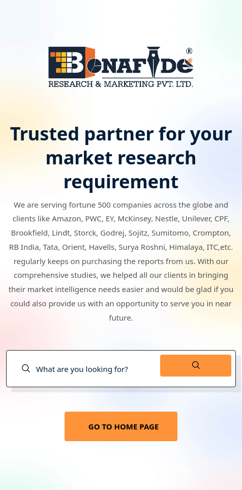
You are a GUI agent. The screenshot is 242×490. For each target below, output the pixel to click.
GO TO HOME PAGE (123, 426)
